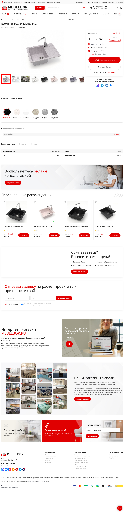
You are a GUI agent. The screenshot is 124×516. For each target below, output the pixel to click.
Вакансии (112, 459)
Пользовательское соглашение (9, 488)
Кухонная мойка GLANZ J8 (43, 227)
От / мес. (96, 44)
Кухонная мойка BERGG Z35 (13, 227)
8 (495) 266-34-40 (99, 7)
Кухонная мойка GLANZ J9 (104, 227)
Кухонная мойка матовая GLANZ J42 (76, 227)
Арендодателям (114, 457)
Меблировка (41, 2)
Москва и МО (8, 2)
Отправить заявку (13, 183)
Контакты (48, 463)
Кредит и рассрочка (94, 2)
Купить (116, 134)
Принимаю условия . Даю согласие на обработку (37, 305)
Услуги (47, 461)
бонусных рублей (98, 54)
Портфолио (49, 459)
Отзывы (33, 144)
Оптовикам (119, 2)
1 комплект (111, 73)
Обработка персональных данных (10, 486)
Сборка (77, 465)
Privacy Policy (31, 481)
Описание (22, 144)
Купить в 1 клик (104, 67)
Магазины (18, 2)
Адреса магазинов (82, 400)
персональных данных (44, 305)
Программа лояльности (82, 457)
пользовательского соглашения (42, 304)
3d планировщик (80, 459)
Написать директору (81, 469)
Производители (50, 457)
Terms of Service (41, 481)
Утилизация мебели (81, 456)
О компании (49, 456)
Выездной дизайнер (53, 2)
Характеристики (8, 144)
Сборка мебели (81, 2)
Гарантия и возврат (108, 2)
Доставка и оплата (29, 2)
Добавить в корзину (104, 60)
